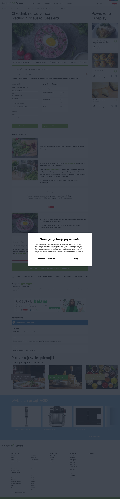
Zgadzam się (73, 259)
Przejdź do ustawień (47, 259)
